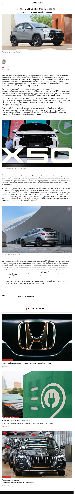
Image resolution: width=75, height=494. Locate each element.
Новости (5, 360)
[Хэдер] (37, 2)
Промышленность (8, 417)
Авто (3, 67)
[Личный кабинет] (72, 3)
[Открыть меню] (2, 3)
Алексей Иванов (7, 66)
